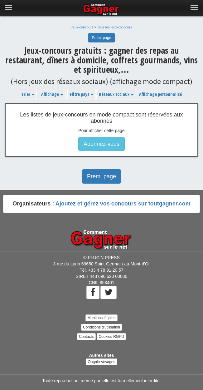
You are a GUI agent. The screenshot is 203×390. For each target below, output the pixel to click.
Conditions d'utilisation (101, 327)
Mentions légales (101, 318)
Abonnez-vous (101, 144)
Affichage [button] (52, 94)
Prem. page (101, 38)
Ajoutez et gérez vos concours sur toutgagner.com (123, 203)
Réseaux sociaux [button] (116, 94)
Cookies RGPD (111, 336)
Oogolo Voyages (101, 362)
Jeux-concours (82, 27)
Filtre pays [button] (81, 94)
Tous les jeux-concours (114, 27)
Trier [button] (27, 94)
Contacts (86, 336)
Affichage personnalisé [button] (160, 94)
